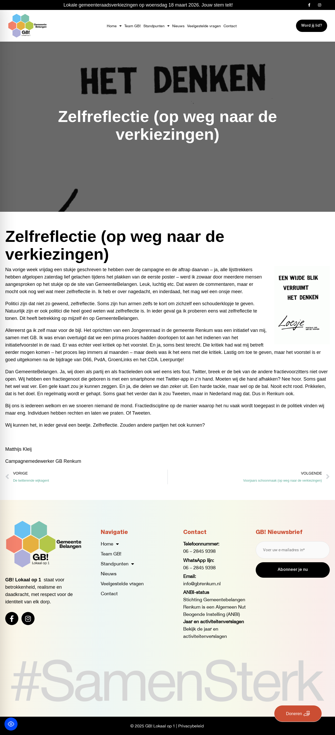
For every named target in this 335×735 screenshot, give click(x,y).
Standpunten (156, 25)
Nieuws (178, 26)
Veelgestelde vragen (204, 26)
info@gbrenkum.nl (202, 583)
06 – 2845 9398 (199, 551)
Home (114, 25)
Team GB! (132, 26)
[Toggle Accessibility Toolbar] (11, 724)
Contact (230, 26)
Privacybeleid (191, 725)
